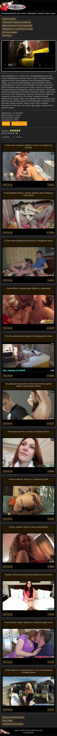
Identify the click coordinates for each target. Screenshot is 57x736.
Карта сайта (19, 730)
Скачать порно (9, 19)
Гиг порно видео (9, 32)
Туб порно (7, 35)
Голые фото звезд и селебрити (16, 22)
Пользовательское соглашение (33, 731)
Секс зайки (7, 720)
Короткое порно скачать (13, 717)
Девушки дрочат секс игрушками (17, 25)
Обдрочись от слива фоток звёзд (17, 29)
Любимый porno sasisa (12, 724)
